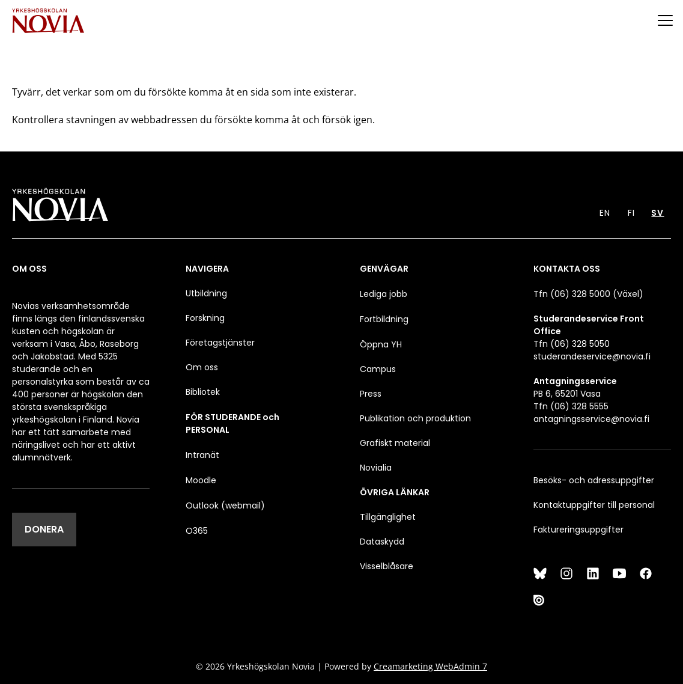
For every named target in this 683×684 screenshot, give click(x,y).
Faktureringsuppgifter (578, 530)
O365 (197, 531)
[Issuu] (540, 600)
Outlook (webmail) (225, 505)
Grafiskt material (395, 443)
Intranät (202, 455)
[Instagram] (566, 573)
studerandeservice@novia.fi (592, 356)
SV (657, 213)
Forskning (205, 318)
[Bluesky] (540, 573)
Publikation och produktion (415, 418)
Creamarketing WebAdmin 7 (430, 666)
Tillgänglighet (388, 517)
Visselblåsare (386, 566)
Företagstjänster (220, 343)
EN (605, 213)
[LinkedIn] (593, 573)
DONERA (44, 529)
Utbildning (206, 293)
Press (370, 394)
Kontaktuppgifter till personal (594, 505)
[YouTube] (619, 573)
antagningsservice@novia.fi (591, 419)
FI (631, 213)
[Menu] (665, 20)
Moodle (201, 480)
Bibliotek (203, 392)
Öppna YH (381, 344)
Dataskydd (382, 542)
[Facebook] (646, 573)
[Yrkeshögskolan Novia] (48, 20)
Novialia (376, 468)
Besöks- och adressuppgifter (593, 480)
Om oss (202, 367)
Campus (378, 369)
